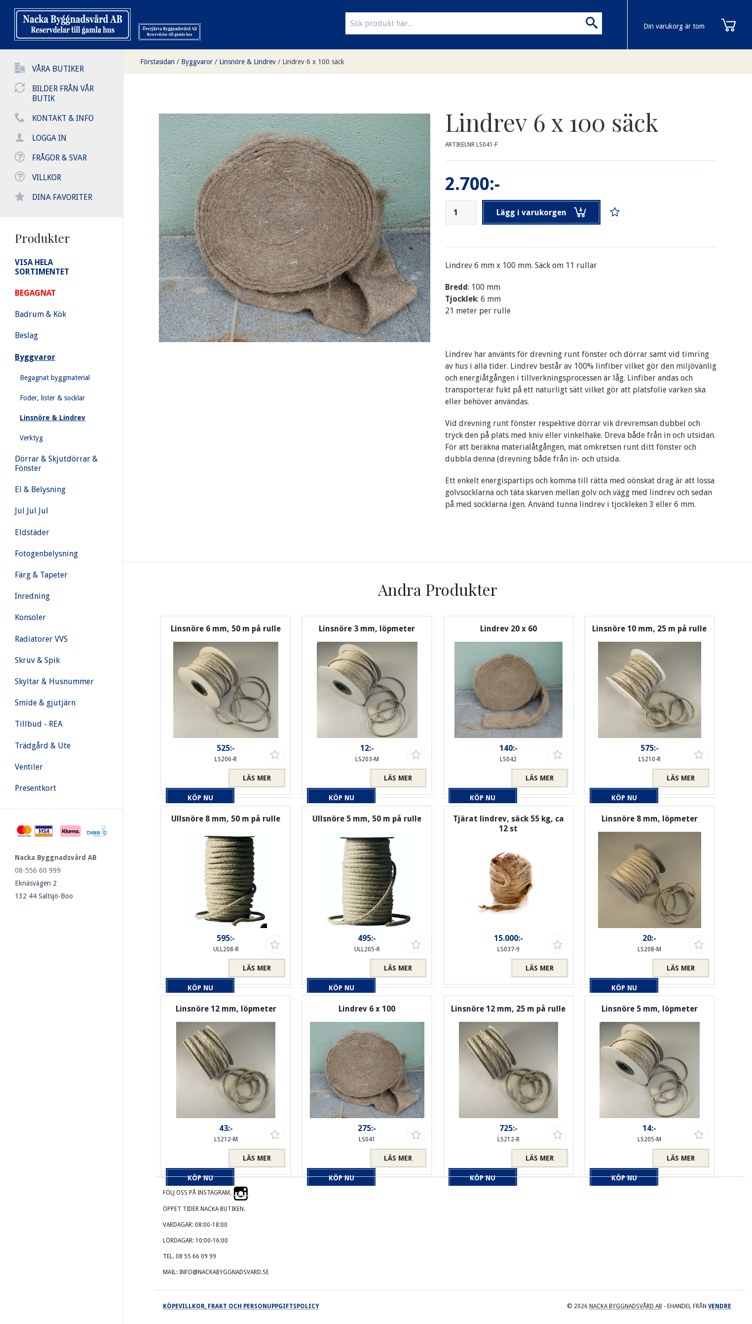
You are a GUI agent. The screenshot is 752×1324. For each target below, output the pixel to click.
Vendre (719, 1306)
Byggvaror (197, 62)
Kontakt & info (63, 118)
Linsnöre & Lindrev (247, 62)
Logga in (49, 138)
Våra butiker (58, 69)
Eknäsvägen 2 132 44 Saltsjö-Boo (44, 889)
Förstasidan (157, 62)
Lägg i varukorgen (543, 212)
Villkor (46, 177)
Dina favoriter (62, 197)
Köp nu (194, 778)
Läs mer (257, 778)
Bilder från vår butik (63, 93)
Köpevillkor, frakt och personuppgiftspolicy (241, 1306)
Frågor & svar (59, 157)
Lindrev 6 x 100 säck (313, 62)
